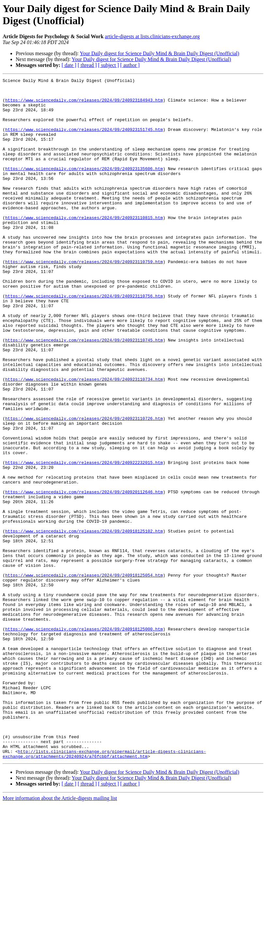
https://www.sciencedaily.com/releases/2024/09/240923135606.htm (84, 187)
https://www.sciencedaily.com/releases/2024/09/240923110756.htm (84, 340)
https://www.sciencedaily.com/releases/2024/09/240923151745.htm (84, 140)
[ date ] (69, 65)
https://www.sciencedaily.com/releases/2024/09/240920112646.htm (84, 575)
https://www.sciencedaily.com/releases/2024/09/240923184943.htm (84, 105)
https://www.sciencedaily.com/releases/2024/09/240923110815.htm (84, 246)
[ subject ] (108, 65)
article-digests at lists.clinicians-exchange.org (152, 36)
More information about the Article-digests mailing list (60, 934)
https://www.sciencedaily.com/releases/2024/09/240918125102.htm (84, 622)
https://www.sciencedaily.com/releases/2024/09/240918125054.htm (84, 675)
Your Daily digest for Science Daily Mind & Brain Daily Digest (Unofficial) (159, 53)
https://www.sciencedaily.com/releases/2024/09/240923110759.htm (84, 299)
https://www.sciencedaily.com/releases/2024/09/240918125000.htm (84, 739)
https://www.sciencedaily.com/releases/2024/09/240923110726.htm (84, 487)
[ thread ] (87, 65)
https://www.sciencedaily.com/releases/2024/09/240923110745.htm (84, 393)
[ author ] (130, 65)
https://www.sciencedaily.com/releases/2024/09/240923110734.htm (84, 440)
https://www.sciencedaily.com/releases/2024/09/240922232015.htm (84, 540)
